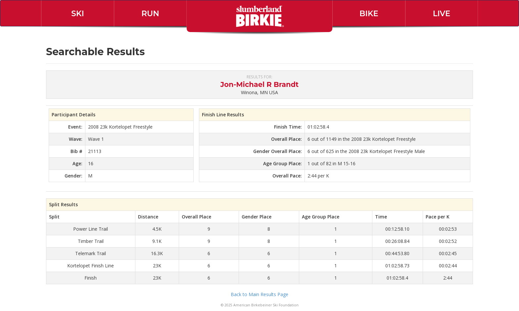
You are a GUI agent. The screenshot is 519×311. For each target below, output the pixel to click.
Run (150, 13)
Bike (368, 13)
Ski (77, 13)
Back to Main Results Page (259, 294)
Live (441, 13)
